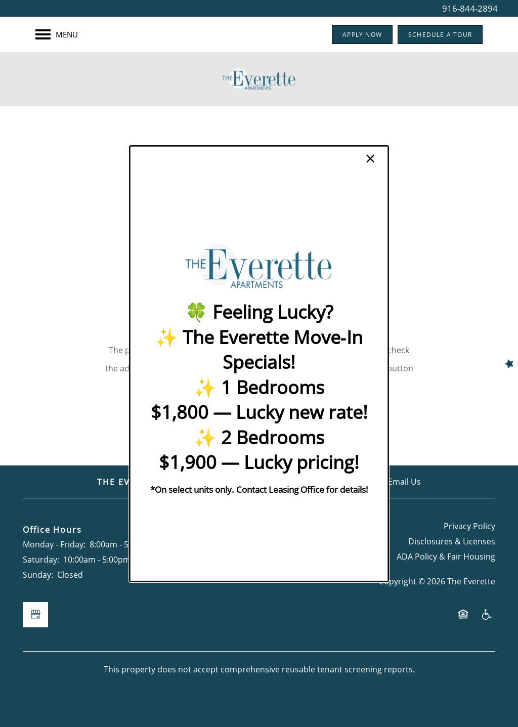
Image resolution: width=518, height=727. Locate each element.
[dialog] (259, 363)
